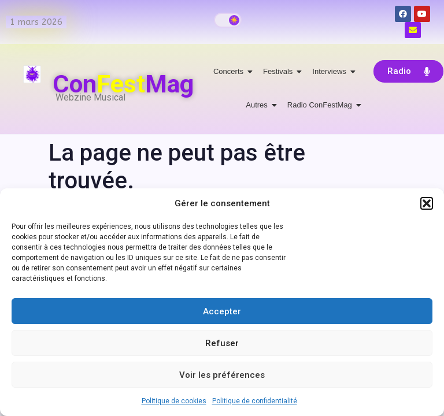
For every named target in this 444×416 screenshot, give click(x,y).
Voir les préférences (222, 375)
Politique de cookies (174, 401)
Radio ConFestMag (321, 105)
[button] (426, 203)
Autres (259, 105)
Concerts (230, 71)
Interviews (331, 71)
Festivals (280, 71)
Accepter (222, 311)
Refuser (222, 343)
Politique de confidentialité (254, 401)
